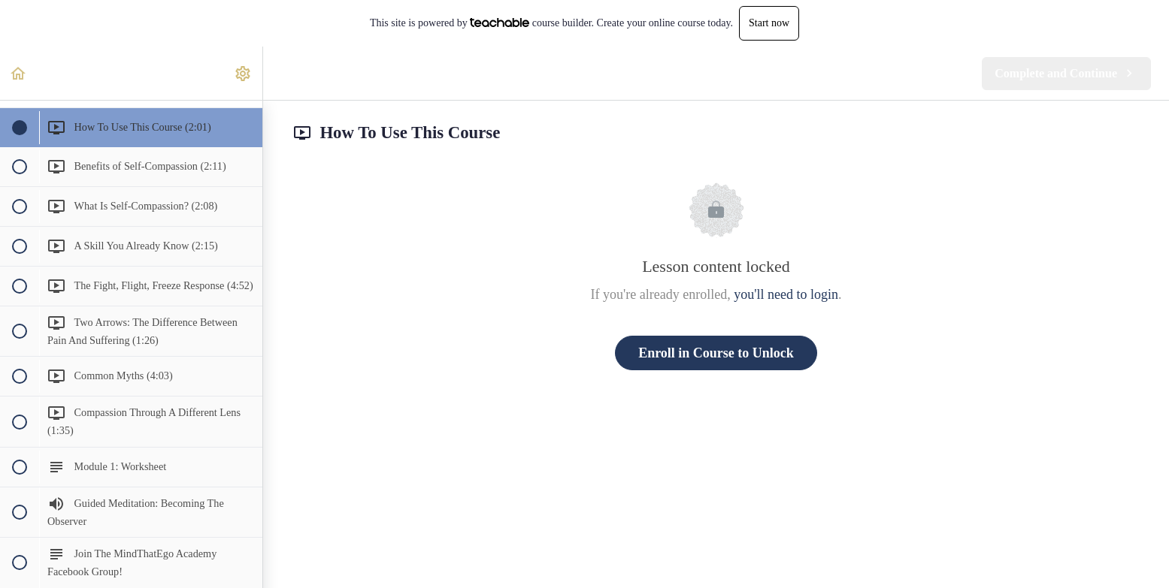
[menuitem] (243, 73)
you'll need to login (786, 294)
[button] (19, 73)
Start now (769, 23)
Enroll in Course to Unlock (716, 352)
